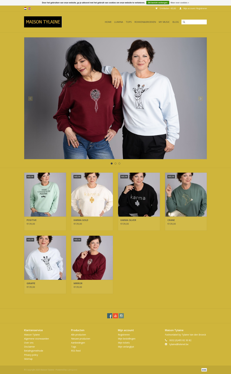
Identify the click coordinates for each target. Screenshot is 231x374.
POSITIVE (32, 220)
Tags (73, 346)
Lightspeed (72, 369)
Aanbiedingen (78, 342)
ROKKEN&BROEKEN (145, 21)
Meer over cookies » (180, 3)
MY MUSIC (164, 21)
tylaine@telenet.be (178, 344)
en (29, 8)
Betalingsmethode (33, 350)
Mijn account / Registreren (193, 8)
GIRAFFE (31, 283)
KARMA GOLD (81, 220)
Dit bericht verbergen (157, 3)
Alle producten (78, 334)
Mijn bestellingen (126, 338)
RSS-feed (76, 350)
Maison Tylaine (32, 334)
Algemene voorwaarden (36, 338)
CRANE (171, 220)
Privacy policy (31, 354)
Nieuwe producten (80, 338)
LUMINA (118, 21)
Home (108, 21)
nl (25, 8)
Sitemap (28, 358)
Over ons (29, 342)
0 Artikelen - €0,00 (166, 8)
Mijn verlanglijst (126, 346)
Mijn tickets (124, 342)
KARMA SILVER (128, 220)
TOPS (129, 21)
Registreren (124, 334)
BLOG (175, 21)
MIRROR (78, 283)
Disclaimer (29, 346)
